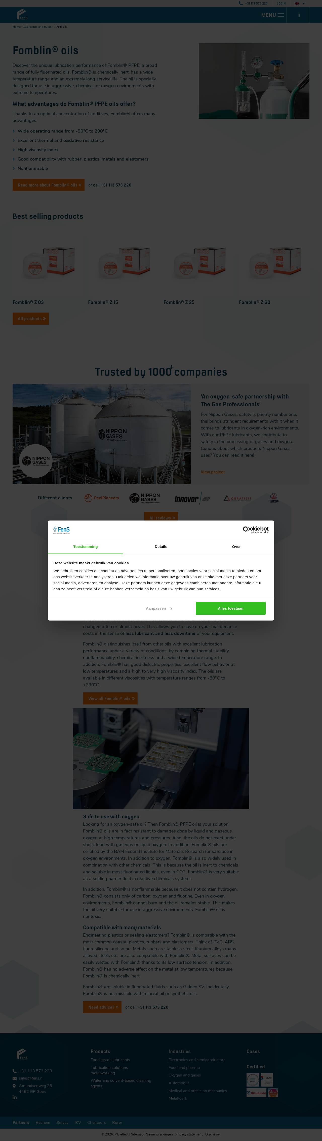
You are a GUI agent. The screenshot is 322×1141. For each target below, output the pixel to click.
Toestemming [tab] (85, 546)
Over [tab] (236, 546)
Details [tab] (161, 546)
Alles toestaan (233, 608)
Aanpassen (160, 608)
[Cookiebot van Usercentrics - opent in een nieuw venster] (247, 530)
